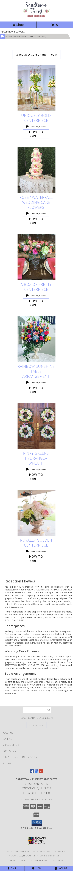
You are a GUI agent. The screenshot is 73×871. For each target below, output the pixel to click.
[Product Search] (37, 710)
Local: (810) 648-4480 (36, 793)
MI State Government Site (50, 856)
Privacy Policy (17, 860)
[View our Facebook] (32, 772)
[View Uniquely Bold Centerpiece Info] (36, 88)
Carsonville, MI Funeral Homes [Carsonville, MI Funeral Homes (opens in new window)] (21, 851)
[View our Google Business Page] (36, 772)
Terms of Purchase (37, 860)
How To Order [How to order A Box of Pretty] (36, 303)
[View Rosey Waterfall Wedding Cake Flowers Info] (36, 170)
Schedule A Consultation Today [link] (36, 54)
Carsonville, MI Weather (22, 856)
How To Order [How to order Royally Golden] (36, 558)
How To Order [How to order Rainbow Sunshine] (36, 389)
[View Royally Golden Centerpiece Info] (36, 513)
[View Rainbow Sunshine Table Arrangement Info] (36, 339)
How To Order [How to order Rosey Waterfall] (36, 220)
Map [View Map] (36, 868)
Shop (18, 24)
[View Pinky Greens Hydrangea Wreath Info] (36, 426)
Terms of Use (56, 860)
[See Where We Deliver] (36, 725)
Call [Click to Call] (12, 868)
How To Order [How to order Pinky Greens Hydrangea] (36, 476)
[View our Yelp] (41, 772)
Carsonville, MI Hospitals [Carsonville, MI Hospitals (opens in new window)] (54, 851)
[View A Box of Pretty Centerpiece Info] (36, 257)
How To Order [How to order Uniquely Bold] (36, 134)
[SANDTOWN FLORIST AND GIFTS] (36, 17)
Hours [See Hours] (61, 868)
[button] (37, 823)
